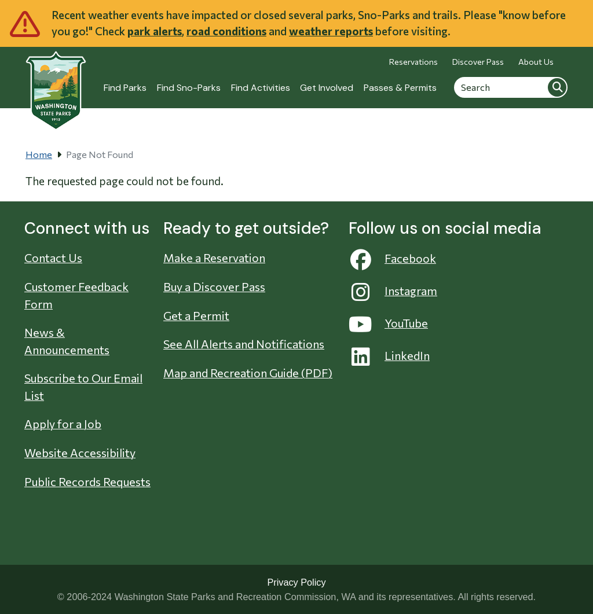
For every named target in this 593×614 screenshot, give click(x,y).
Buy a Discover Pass (214, 286)
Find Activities (260, 88)
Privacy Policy (296, 582)
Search (557, 86)
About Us (536, 62)
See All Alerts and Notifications (243, 344)
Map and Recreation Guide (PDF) (247, 373)
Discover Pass (478, 62)
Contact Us (53, 257)
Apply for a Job (62, 424)
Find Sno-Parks (189, 88)
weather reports (331, 31)
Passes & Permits (400, 88)
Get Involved (326, 88)
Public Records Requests (87, 481)
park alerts (154, 31)
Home (38, 154)
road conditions (226, 31)
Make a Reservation (214, 257)
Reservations (413, 62)
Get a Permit (196, 315)
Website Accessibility (80, 452)
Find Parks (125, 88)
